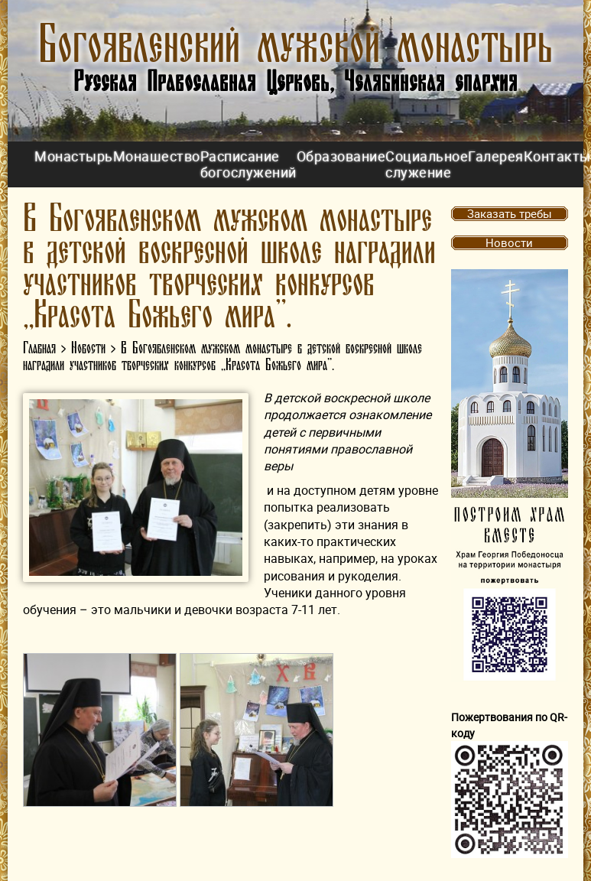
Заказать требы (509, 213)
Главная (39, 348)
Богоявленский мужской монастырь (295, 45)
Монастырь (73, 156)
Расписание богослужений (248, 164)
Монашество (156, 156)
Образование (341, 156)
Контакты (557, 156)
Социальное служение (426, 164)
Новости (88, 348)
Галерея (496, 156)
